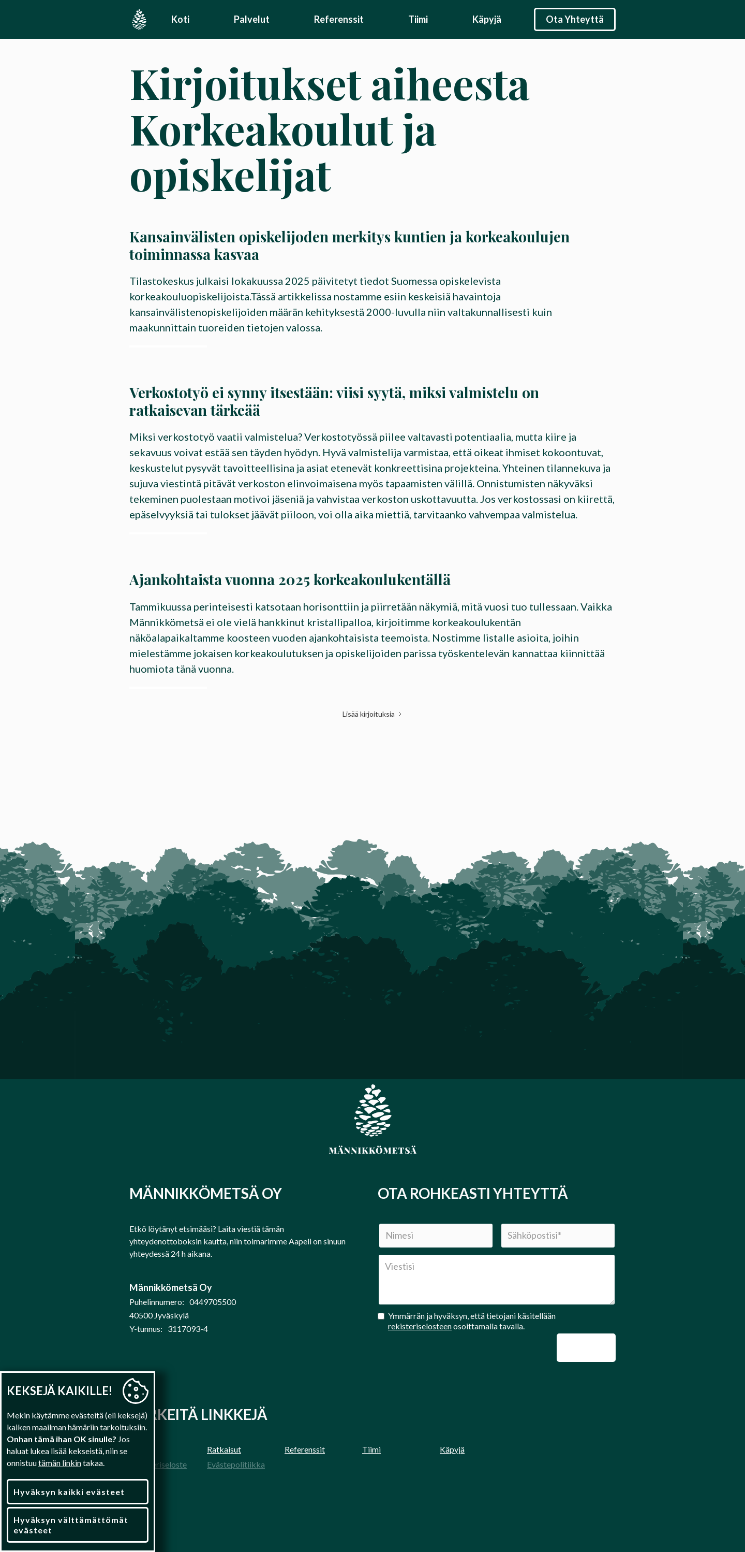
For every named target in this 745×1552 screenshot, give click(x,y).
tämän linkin (59, 1463)
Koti (180, 19)
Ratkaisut (224, 1449)
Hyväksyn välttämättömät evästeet (70, 1524)
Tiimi (418, 19)
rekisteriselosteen (420, 1326)
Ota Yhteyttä (575, 19)
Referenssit (339, 19)
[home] (139, 19)
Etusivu (142, 1449)
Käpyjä (486, 19)
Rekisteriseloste (158, 1464)
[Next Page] (372, 713)
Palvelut (252, 19)
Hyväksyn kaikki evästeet (69, 1492)
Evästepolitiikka (236, 1464)
